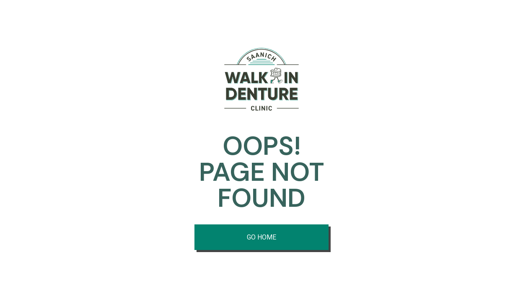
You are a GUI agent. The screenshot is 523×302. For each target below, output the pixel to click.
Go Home (261, 237)
